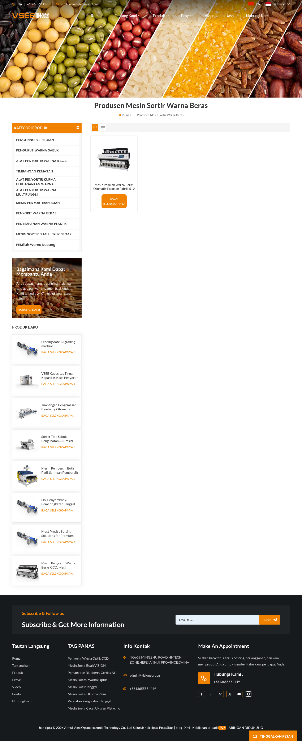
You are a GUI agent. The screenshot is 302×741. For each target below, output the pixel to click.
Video (209, 15)
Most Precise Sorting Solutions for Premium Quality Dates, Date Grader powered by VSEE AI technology (59, 533)
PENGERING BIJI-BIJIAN (35, 139)
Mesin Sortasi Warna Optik (87, 680)
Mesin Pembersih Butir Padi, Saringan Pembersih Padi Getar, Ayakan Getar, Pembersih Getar (59, 470)
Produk (159, 15)
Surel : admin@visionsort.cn (78, 4)
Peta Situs (166, 727)
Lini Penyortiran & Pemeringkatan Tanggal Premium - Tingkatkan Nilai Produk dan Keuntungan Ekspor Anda (58, 502)
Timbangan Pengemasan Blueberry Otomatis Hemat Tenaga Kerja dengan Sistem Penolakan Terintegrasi (59, 407)
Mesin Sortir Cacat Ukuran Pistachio (94, 708)
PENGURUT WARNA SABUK (37, 150)
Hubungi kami (257, 15)
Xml (187, 727)
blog (179, 727)
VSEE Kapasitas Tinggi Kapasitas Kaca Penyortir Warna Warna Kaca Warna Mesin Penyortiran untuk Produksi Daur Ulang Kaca (59, 375)
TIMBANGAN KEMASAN (34, 171)
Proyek (187, 15)
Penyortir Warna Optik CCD (88, 658)
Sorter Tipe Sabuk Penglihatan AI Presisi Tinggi (57, 438)
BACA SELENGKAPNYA (58, 352)
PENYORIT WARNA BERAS (36, 213)
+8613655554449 (143, 688)
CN (254, 4)
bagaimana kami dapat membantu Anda (40, 271)
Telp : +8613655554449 (31, 4)
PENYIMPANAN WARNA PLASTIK (41, 223)
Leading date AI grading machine (58, 344)
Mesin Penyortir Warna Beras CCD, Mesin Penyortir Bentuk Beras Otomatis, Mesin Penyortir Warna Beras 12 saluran (58, 565)
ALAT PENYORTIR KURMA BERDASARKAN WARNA (36, 182)
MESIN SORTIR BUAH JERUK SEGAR (44, 234)
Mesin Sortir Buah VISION (87, 665)
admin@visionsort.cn (145, 675)
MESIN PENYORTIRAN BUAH (38, 202)
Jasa (230, 15)
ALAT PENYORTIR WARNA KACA (41, 160)
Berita (16, 694)
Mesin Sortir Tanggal (82, 687)
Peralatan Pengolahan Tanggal (89, 701)
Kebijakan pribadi (205, 727)
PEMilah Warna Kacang (35, 244)
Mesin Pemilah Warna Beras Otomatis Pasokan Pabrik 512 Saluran (114, 187)
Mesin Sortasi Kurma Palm (87, 694)
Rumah (97, 15)
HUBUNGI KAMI (29, 309)
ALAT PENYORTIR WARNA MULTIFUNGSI (36, 192)
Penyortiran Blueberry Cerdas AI (91, 672)
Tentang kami (126, 15)
